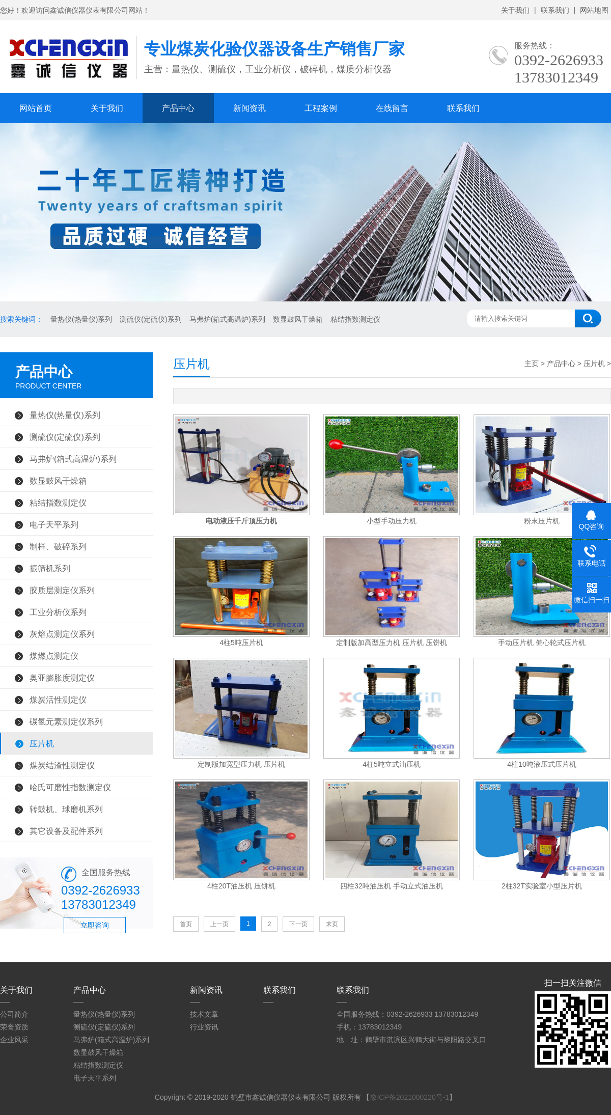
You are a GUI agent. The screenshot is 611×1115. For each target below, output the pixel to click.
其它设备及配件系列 (66, 830)
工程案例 (320, 108)
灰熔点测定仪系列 (62, 633)
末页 (332, 924)
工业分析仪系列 (58, 612)
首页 (186, 924)
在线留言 (392, 108)
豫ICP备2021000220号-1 (409, 1097)
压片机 (42, 743)
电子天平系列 (54, 524)
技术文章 (204, 1014)
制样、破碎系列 (58, 546)
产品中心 (178, 108)
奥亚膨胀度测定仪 (62, 677)
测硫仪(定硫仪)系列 (150, 319)
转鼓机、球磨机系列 (66, 809)
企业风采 (14, 1040)
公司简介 (14, 1014)
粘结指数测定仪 (355, 319)
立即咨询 (94, 925)
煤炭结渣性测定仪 (62, 765)
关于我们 (515, 10)
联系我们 (555, 10)
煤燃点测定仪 (54, 655)
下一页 (298, 924)
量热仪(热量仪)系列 (81, 319)
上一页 (219, 924)
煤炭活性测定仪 (58, 699)
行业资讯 (204, 1027)
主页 (531, 363)
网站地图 (594, 10)
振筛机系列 (50, 568)
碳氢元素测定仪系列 (66, 721)
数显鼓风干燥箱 (298, 319)
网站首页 (35, 108)
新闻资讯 (249, 108)
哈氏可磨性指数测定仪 (70, 787)
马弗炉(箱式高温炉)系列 (227, 319)
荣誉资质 (14, 1027)
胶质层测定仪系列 (62, 590)
